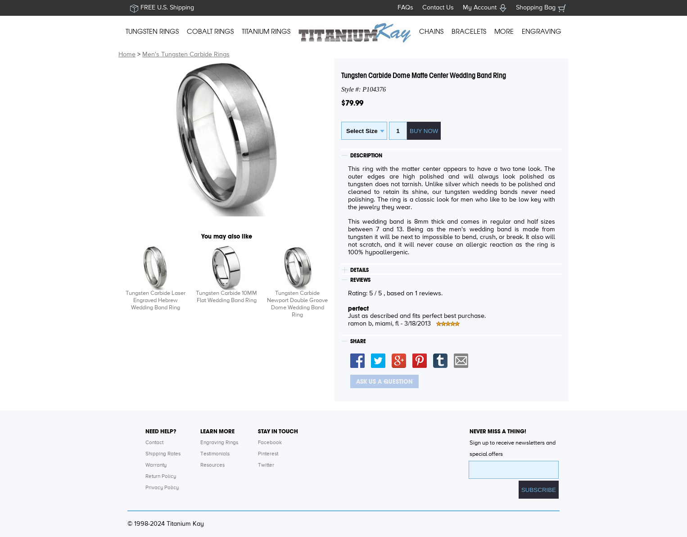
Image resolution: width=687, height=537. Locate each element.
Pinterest (268, 454)
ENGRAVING (541, 32)
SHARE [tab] (358, 341)
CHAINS (431, 32)
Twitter (266, 465)
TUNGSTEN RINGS (152, 32)
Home (127, 54)
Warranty (156, 465)
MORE (504, 32)
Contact (154, 442)
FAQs (405, 8)
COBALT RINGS (210, 32)
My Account (480, 8)
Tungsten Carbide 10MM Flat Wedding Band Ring (226, 296)
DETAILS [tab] (359, 270)
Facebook (270, 442)
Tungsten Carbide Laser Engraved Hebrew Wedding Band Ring (155, 300)
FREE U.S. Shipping (167, 8)
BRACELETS (469, 32)
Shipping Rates (163, 454)
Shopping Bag (536, 8)
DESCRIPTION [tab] (366, 155)
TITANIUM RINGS (266, 32)
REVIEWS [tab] (360, 280)
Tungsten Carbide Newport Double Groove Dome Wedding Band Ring (297, 304)
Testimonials (215, 454)
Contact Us (438, 8)
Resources (212, 465)
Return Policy (160, 476)
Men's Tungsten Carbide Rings (186, 54)
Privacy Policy (162, 488)
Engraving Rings (219, 442)
